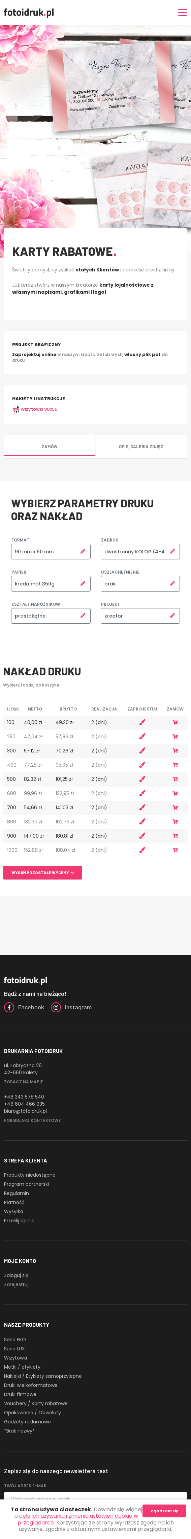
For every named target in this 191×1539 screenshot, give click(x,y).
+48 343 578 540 (24, 1096)
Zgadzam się (164, 1511)
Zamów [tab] (49, 446)
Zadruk (109, 540)
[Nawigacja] (182, 12)
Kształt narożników (35, 604)
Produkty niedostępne (30, 1175)
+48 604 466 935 (24, 1104)
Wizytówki (15, 1357)
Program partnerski (26, 1184)
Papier (18, 572)
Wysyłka (13, 1211)
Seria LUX (14, 1348)
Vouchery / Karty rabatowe (36, 1403)
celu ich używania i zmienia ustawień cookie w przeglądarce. (78, 1519)
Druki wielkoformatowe (31, 1385)
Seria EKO (15, 1339)
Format (20, 540)
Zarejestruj (16, 1284)
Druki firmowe (20, 1394)
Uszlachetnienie (120, 572)
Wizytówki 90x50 (35, 409)
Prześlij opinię (19, 1220)
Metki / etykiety (22, 1367)
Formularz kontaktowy (32, 1120)
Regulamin (16, 1193)
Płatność (14, 1202)
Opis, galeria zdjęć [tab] (141, 446)
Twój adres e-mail (25, 1486)
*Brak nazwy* (19, 1430)
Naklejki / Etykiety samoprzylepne (43, 1376)
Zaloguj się (16, 1275)
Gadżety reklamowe (27, 1421)
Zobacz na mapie (23, 1082)
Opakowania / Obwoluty (32, 1412)
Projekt (110, 604)
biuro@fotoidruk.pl (25, 1111)
